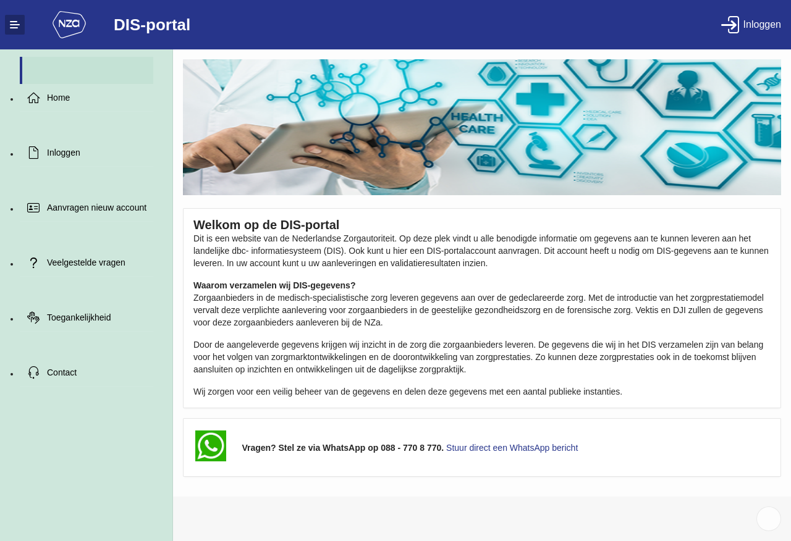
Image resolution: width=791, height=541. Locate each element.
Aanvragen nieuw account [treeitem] (96, 207)
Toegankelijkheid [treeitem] (79, 317)
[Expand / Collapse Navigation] (15, 25)
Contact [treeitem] (62, 372)
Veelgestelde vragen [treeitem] (86, 262)
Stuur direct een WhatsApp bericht (512, 448)
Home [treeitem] (58, 98)
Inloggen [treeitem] (63, 152)
